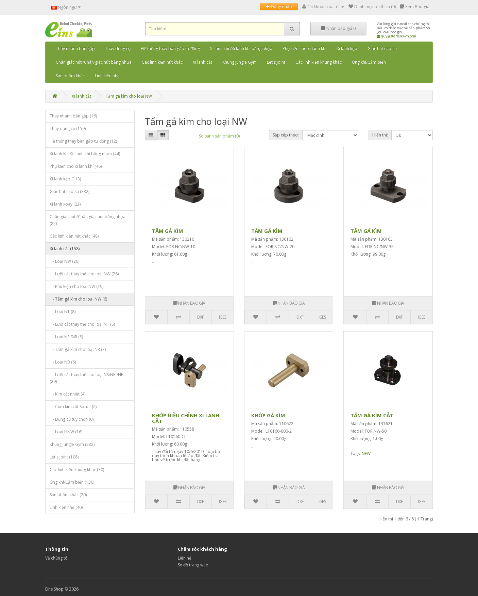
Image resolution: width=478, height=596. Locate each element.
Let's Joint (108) (64, 457)
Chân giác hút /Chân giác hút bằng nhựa (94, 62)
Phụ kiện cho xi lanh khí (304, 48)
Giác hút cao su (382, 48)
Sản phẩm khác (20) (68, 495)
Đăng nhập (279, 7)
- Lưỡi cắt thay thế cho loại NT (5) (82, 324)
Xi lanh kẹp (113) (65, 179)
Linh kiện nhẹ (107, 76)
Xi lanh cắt (202, 62)
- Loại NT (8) (62, 312)
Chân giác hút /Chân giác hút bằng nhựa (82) (87, 220)
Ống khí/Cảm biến (369, 62)
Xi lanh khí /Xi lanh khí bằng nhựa (241, 48)
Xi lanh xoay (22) (65, 204)
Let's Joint (276, 62)
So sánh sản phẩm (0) (219, 136)
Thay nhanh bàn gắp (75, 48)
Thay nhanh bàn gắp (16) (73, 116)
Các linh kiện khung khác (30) (77, 469)
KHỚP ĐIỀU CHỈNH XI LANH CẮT (185, 418)
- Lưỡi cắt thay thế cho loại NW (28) (84, 274)
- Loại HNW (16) (66, 432)
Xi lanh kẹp (347, 48)
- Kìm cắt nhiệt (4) (67, 394)
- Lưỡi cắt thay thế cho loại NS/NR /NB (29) (87, 378)
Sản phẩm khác (70, 76)
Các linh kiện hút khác (162, 62)
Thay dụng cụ (118, 48)
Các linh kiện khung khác (318, 62)
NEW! (367, 453)
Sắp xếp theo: (286, 135)
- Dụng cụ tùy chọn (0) (71, 419)
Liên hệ (184, 558)
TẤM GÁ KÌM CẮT (372, 415)
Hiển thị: (380, 135)
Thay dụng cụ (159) (68, 128)
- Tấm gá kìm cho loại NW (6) (78, 299)
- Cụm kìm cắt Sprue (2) (73, 406)
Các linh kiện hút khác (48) (74, 236)
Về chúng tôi (57, 558)
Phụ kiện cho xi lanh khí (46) (76, 166)
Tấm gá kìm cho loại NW (129, 96)
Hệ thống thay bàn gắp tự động (170, 48)
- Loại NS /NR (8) (66, 337)
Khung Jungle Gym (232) (72, 444)
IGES (222, 317)
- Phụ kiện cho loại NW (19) (76, 286)
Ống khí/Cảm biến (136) (72, 482)
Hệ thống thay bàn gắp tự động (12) (83, 141)
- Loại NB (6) (63, 362)
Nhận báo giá (338, 28)
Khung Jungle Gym (239, 62)
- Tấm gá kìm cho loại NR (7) (78, 349)
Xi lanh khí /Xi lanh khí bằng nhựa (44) (85, 154)
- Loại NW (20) (64, 261)
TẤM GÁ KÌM (167, 230)
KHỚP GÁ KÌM (268, 415)
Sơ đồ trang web (193, 565)
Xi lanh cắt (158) (65, 249)
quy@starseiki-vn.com (396, 36)
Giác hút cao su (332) (69, 191)
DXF (200, 317)
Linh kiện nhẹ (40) (66, 507)
